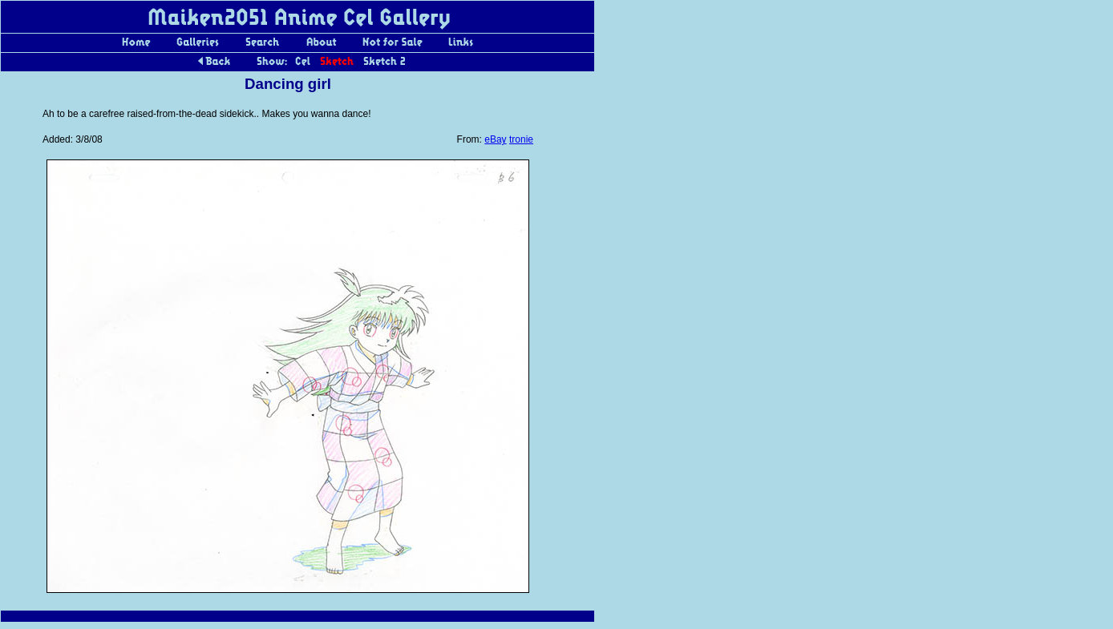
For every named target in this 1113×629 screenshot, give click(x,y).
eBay (495, 139)
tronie (521, 139)
